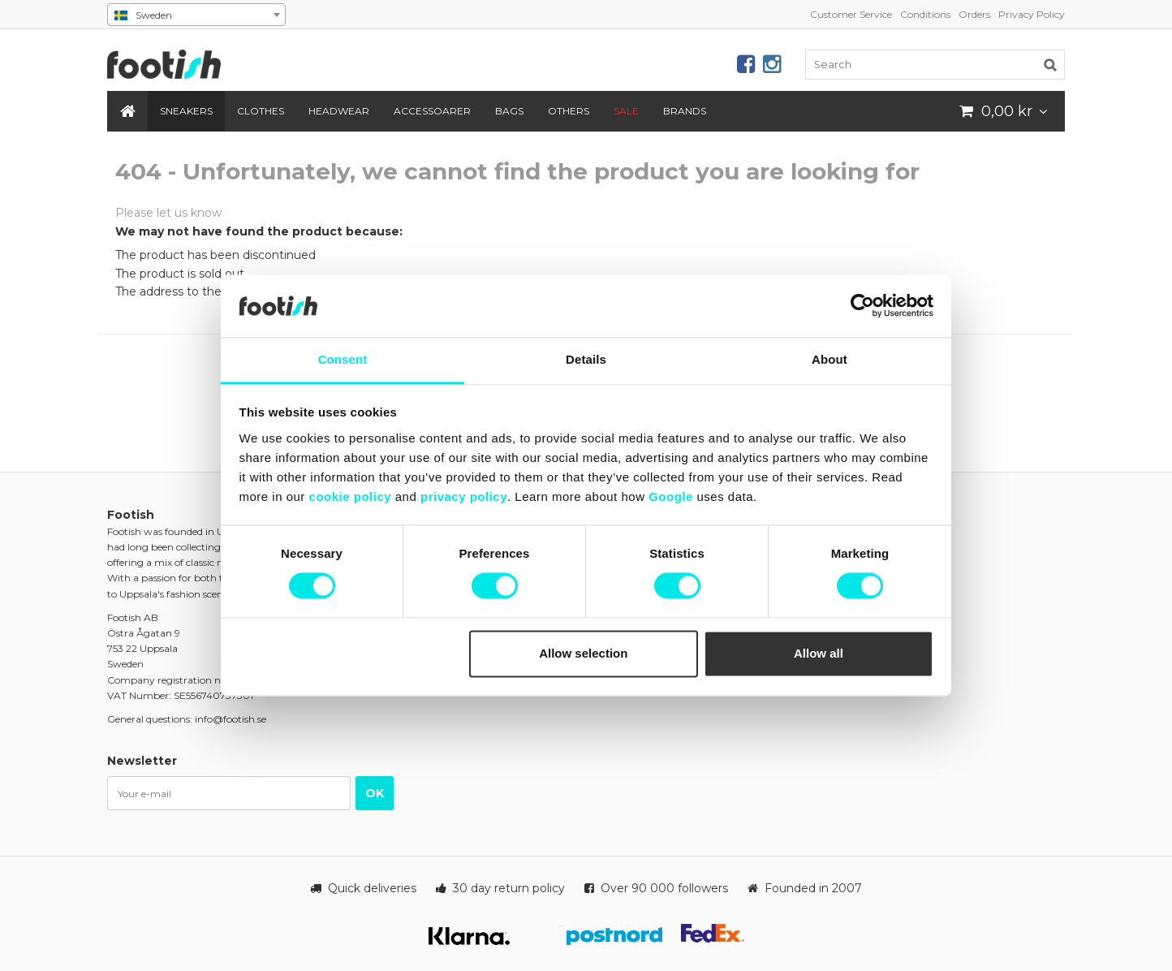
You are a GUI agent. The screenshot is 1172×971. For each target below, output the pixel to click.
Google (670, 496)
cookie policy (350, 496)
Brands (684, 111)
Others (568, 111)
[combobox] (196, 14)
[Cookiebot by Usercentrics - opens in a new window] (862, 306)
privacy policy (463, 496)
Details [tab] (586, 359)
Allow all (818, 653)
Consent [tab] (343, 359)
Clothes (260, 111)
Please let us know (168, 212)
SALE (626, 111)
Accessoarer (432, 111)
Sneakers (186, 111)
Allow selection (583, 653)
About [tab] (829, 359)
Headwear (338, 111)
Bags (509, 111)
